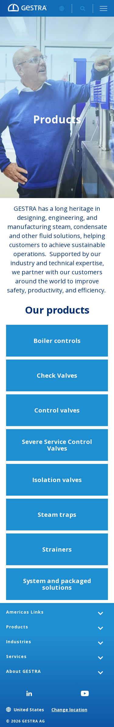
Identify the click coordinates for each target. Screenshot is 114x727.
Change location (69, 709)
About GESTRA (23, 671)
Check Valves (57, 375)
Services (16, 656)
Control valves (57, 410)
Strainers (57, 549)
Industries (18, 641)
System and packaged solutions (57, 584)
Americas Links (25, 612)
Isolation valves (57, 480)
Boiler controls (57, 341)
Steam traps (57, 514)
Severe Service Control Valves (57, 445)
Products (17, 627)
